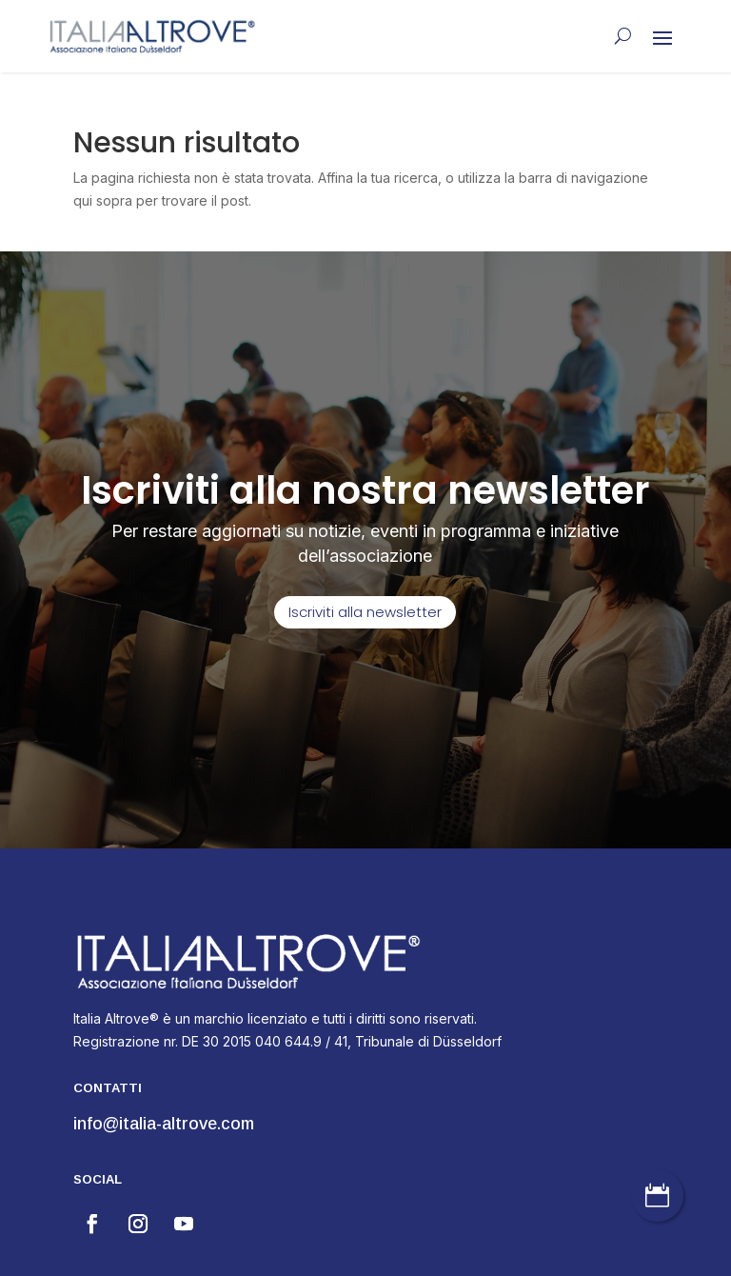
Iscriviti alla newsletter (365, 612)
